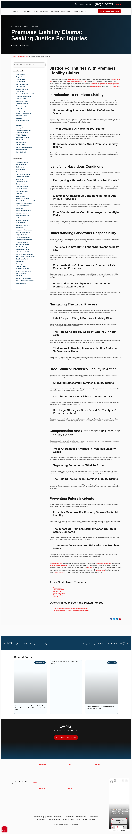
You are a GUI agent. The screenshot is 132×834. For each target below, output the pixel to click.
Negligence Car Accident (24, 230)
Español (118, 4)
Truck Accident (21, 142)
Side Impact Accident (23, 259)
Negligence (19, 125)
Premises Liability (24, 45)
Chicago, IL (43, 764)
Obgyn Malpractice (22, 235)
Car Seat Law (20, 86)
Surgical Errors (21, 266)
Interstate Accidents (22, 213)
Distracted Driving (22, 191)
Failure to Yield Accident (24, 203)
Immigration (20, 208)
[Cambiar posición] (123, 780)
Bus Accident (20, 81)
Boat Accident (20, 79)
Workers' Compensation (24, 147)
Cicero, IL (42, 788)
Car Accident (20, 172)
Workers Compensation (23, 278)
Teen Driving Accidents (23, 271)
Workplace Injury (21, 149)
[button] (111, 619)
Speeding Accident (22, 264)
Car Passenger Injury (23, 174)
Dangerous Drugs (22, 101)
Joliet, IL (70, 764)
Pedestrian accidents (23, 237)
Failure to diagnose (22, 198)
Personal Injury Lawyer (23, 130)
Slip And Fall (20, 140)
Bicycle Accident (21, 77)
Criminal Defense (21, 98)
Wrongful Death (21, 152)
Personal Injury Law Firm (24, 239)
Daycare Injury (21, 184)
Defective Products (22, 103)
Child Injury (20, 91)
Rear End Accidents (22, 244)
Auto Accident (20, 74)
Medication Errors (22, 218)
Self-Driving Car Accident (24, 254)
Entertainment (20, 196)
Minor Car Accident (22, 220)
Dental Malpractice (22, 189)
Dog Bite (19, 108)
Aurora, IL (70, 788)
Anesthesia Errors (22, 162)
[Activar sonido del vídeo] (102, 780)
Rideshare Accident (22, 137)
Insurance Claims (21, 115)
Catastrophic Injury (22, 89)
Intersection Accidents (23, 210)
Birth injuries (20, 167)
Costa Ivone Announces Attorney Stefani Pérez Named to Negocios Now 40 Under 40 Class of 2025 (30, 708)
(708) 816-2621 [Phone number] (104, 4)
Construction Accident (23, 96)
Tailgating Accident (22, 268)
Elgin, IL (98, 764)
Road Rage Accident (22, 251)
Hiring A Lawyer (21, 111)
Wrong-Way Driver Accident (25, 281)
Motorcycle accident (22, 225)
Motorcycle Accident (22, 123)
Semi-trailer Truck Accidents (25, 256)
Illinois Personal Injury (23, 113)
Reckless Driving (21, 247)
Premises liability (22, 242)
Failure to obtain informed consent (27, 201)
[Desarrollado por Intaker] (117, 830)
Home (14, 56)
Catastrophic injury (22, 176)
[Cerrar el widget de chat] (126, 780)
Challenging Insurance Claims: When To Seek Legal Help (71, 610)
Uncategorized (21, 144)
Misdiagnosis (20, 222)
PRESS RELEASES (22, 135)
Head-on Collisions (22, 206)
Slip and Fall (20, 261)
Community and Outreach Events (27, 94)
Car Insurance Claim (22, 84)
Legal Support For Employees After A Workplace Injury (70, 608)
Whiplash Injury (21, 276)
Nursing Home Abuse (23, 128)
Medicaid (19, 118)
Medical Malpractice (22, 120)
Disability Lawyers (22, 106)
